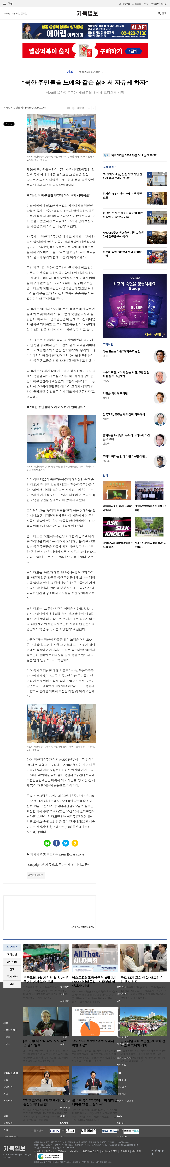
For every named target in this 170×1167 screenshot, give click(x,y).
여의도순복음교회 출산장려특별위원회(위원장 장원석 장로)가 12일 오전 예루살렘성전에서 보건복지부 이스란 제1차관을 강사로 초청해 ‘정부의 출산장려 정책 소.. (46, 1115)
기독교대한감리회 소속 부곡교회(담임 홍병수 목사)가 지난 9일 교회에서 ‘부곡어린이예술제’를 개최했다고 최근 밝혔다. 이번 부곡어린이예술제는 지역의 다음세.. (46, 992)
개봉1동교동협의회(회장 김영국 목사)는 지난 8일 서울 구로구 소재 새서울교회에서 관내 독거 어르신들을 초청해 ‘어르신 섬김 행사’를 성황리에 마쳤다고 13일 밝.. (143, 992)
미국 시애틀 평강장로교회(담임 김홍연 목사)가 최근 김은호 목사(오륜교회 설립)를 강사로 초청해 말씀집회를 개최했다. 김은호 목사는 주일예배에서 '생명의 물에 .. (94, 1115)
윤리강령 (136, 1151)
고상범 (106, 380)
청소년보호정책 (109, 1151)
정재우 (106, 397)
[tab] (12, 954)
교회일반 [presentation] (12, 954)
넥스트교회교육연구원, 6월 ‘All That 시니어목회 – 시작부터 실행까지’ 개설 (93, 982)
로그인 (164, 3)
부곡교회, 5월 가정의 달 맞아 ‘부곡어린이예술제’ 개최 (45, 980)
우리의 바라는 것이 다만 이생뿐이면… (125, 456)
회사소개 (38, 1151)
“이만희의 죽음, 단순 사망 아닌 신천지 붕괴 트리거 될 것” (122, 176)
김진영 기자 (19, 107)
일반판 (138, 3)
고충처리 (124, 1151)
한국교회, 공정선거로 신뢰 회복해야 (124, 414)
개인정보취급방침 (90, 1151)
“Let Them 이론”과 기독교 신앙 (121, 351)
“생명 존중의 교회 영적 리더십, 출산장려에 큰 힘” (44, 1102)
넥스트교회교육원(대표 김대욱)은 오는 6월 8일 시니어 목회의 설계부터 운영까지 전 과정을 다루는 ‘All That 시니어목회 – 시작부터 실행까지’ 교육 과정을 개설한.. (94, 996)
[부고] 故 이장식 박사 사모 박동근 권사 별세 (45, 1043)
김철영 (106, 418)
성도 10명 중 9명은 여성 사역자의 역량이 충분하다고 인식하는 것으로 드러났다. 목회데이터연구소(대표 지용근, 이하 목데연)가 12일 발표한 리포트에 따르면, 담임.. (95, 1056)
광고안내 (50, 1151)
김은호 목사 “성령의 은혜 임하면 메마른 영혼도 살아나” (95, 1102)
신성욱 (106, 443)
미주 (146, 3)
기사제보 (74, 1151)
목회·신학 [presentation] (12, 976)
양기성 (106, 355)
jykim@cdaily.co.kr (35, 107)
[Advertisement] (134, 127)
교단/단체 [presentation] (12, 962)
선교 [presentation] (12, 969)
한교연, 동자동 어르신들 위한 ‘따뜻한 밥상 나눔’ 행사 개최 (123, 215)
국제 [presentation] (12, 984)
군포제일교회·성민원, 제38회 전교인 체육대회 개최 (142, 1043)
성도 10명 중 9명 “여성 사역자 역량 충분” (93, 1043)
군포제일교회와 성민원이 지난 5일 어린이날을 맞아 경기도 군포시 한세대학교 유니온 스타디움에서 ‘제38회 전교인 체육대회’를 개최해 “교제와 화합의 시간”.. (142, 1056)
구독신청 (155, 3)
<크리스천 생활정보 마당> (82, 927)
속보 (106, 155)
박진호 (106, 460)
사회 (70, 72)
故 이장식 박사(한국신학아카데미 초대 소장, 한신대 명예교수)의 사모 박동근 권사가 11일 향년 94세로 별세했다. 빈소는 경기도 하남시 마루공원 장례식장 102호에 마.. (45, 1056)
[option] (119, 497)
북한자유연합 (37, 875)
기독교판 (126, 3)
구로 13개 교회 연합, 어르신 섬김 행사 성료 (141, 980)
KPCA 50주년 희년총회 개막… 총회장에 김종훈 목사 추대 (123, 234)
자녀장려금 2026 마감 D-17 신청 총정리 (134, 155)
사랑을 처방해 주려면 (115, 393)
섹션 (8, 4)
